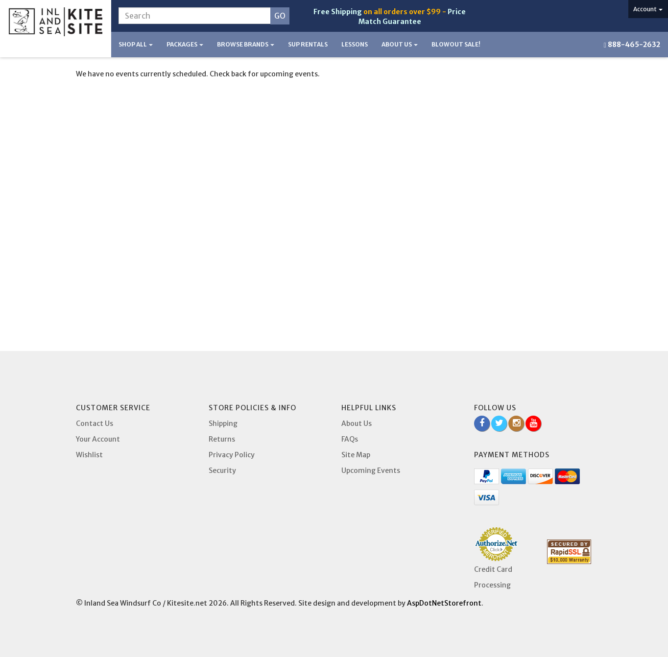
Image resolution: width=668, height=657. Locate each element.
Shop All (136, 44)
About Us (400, 44)
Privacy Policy (232, 454)
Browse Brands (245, 44)
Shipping (223, 423)
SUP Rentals (308, 44)
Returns (222, 439)
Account (648, 9)
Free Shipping (337, 11)
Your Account (98, 439)
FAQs (349, 439)
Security (222, 470)
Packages (185, 44)
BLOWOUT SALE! (455, 44)
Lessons (354, 44)
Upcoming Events (370, 470)
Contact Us (94, 423)
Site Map (355, 454)
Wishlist (89, 454)
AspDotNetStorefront (444, 603)
